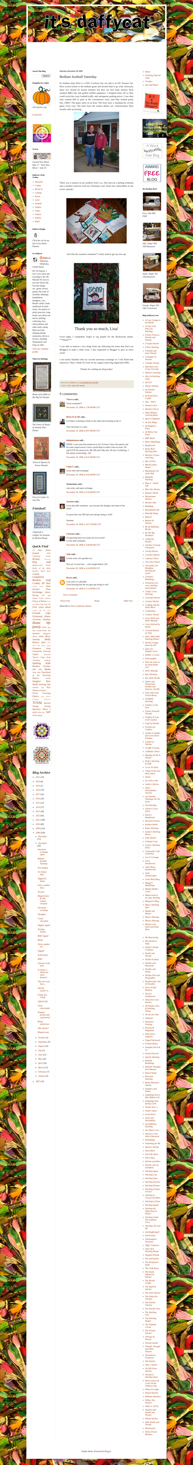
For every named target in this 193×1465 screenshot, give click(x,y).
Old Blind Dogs (44, 645)
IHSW (44, 627)
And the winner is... (43, 989)
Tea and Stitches (152, 1258)
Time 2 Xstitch (151, 1365)
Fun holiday (43, 868)
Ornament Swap (41, 648)
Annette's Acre (151, 405)
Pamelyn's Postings (149, 1023)
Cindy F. (70, 467)
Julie (68, 554)
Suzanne (70, 501)
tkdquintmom (72, 440)
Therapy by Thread (150, 1338)
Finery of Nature (39, 601)
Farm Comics (45, 598)
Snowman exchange (43, 909)
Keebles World (151, 824)
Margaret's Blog (152, 901)
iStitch (148, 777)
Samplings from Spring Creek (151, 1102)
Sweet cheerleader (44, 1007)
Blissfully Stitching (149, 478)
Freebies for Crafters (150, 728)
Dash (48, 586)
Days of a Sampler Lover (151, 650)
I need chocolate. (43, 919)
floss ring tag (41, 604)
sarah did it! (150, 1114)
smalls (48, 678)
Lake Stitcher (150, 838)
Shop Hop (36, 672)
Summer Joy (38, 687)
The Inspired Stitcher (150, 1288)
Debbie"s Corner (152, 655)
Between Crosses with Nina (152, 456)
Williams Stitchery (153, 1396)
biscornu (48, 559)
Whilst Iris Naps (152, 1389)
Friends (36, 613)
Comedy (35, 574)
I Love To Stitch (151, 767)
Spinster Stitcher (152, 1147)
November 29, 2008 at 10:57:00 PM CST (83, 524)
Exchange (37, 592)
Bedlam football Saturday (42, 861)
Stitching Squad (151, 1205)
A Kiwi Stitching (152, 347)
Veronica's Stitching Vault (151, 1376)
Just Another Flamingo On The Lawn (152, 799)
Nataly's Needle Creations (151, 948)
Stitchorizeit (150, 1235)
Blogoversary (37, 565)
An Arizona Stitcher (150, 390)
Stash (35, 684)
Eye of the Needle (152, 678)
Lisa (101, 182)
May (40, 1059)
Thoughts (42, 914)
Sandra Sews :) (151, 1107)
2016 (38, 798)
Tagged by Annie (42, 879)
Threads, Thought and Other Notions (152, 1349)
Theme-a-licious (39, 690)
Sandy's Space (151, 1111)
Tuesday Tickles (42, 930)
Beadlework (150, 445)
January (42, 1076)
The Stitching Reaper (150, 1319)
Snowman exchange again (43, 852)
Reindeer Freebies (41, 666)
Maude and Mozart (150, 912)
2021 (38, 777)
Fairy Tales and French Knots (151, 694)
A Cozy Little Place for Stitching (150, 328)
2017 (38, 794)
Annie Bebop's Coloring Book (151, 414)
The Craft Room (152, 1268)
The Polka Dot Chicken (151, 1297)
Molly (48, 639)
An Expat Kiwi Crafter (151, 397)
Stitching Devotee (152, 1182)
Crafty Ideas (37, 586)
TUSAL (37, 703)
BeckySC (39, 182)
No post (41, 892)
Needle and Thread (150, 954)
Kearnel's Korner (152, 821)
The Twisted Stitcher (150, 1331)
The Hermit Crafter (150, 1282)
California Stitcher (149, 540)
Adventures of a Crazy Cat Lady (152, 368)
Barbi (37, 221)
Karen (37, 196)
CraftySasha (150, 611)
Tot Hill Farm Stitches (151, 1369)
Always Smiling (151, 386)
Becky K (39, 189)
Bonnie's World (151, 493)
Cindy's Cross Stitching (151, 592)
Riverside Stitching (149, 1077)
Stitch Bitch (150, 1151)
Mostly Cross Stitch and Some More (152, 927)
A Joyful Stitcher (152, 343)
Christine (70, 534)
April (40, 1063)
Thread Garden (151, 1343)
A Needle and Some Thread (151, 352)
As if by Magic (151, 422)
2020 (38, 781)
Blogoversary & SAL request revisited (43, 900)
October (42, 1038)
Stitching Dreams (152, 1185)
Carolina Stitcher (152, 555)
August (41, 1046)
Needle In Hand (152, 959)
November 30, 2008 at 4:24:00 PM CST (83, 568)
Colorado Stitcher (152, 598)
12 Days (37, 550)
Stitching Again (151, 1171)
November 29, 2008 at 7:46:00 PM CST (83, 407)
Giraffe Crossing (152, 748)
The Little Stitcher (152, 1293)
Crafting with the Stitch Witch (152, 606)
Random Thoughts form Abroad (153, 1068)
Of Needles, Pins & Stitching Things (152, 1008)
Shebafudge (150, 1140)
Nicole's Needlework (150, 995)
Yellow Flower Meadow (151, 1433)
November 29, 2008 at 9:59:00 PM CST (83, 492)
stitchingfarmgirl (152, 1232)
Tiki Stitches (150, 1361)
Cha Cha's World (152, 562)
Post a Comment (70, 595)
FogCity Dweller (152, 723)
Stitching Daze (151, 1178)
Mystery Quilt (39, 642)
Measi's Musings (152, 921)
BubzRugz (149, 506)
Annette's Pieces (152, 409)
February (42, 1072)
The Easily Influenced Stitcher (149, 1274)
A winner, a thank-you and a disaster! (43, 974)
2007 (38, 1081)
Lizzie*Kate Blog (152, 879)
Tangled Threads (152, 1255)
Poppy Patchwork (152, 1040)
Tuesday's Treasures (41, 699)
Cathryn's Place (152, 558)
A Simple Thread (152, 363)
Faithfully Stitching (149, 700)
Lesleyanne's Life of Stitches (152, 852)
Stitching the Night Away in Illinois (151, 1211)
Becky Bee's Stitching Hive (151, 450)
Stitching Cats (151, 1175)
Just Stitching (151, 805)
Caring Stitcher (151, 551)
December (42, 836)
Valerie (38, 214)
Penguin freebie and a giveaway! (44, 1015)
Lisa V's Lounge (152, 857)
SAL (34, 669)
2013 (38, 811)
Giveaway (37, 616)
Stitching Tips (45, 684)
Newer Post (65, 601)
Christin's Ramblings (149, 578)
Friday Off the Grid (41, 610)
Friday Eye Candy (42, 996)
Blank (40, 940)
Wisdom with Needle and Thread (150, 1412)
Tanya (37, 211)
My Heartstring (151, 937)
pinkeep (48, 660)
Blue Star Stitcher (152, 489)
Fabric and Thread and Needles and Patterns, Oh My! (152, 685)
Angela (38, 207)
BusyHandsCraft (152, 510)
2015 (38, 803)
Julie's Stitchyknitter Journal (151, 790)
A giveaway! (43, 955)
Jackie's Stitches (152, 784)
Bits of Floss (150, 461)
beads (48, 556)
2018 (38, 790)
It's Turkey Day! (42, 873)
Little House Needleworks (150, 868)
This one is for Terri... (44, 982)
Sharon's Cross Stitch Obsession (152, 1135)
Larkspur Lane (151, 841)
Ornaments (37, 651)
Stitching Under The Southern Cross (152, 1220)
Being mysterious (43, 1022)
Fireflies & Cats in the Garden (152, 718)
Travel (35, 693)
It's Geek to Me (151, 781)
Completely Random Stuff (41, 578)
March (41, 1067)
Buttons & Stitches (149, 521)
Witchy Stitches (151, 1418)
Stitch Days (150, 1158)
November (42, 843)
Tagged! (41, 951)
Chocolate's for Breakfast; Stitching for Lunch (151, 569)
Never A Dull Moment (150, 988)
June (40, 1055)
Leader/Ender (42, 630)
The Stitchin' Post (152, 1309)
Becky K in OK (73, 417)
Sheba (47, 669)
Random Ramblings (149, 1061)
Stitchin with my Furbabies (152, 1166)
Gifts (69, 386)
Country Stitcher (152, 601)
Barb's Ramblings (152, 442)
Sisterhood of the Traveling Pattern (41, 675)
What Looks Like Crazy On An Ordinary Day (152, 1383)
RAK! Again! (43, 936)
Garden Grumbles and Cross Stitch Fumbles (152, 735)
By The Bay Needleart (150, 534)
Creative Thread (152, 614)
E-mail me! (37, 115)
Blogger (107, 1451)
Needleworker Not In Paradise (153, 982)
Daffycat (73, 383)
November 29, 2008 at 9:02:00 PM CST (83, 475)
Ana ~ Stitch (150, 402)
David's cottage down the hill (151, 644)
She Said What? (152, 85)
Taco (48, 687)
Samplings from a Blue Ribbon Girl (152, 1096)
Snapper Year (41, 681)
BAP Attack (150, 438)
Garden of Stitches (149, 743)
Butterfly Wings (151, 513)
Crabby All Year (41, 583)
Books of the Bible (41, 568)
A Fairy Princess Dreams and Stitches (152, 337)
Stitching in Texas (152, 1201)
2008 (38, 833)
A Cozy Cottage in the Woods (153, 321)
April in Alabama (152, 419)
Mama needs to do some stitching (152, 896)
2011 (38, 820)
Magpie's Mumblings (150, 884)
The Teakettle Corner (151, 1325)
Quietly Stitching (152, 1057)
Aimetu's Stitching (152, 373)
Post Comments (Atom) (81, 606)
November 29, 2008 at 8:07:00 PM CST (83, 431)
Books (48, 565)
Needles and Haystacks (150, 964)
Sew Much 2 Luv (152, 1130)
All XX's (148, 382)
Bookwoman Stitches (150, 497)
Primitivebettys (151, 1044)
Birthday (36, 559)
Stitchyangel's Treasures (151, 1240)
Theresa (70, 399)
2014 (38, 807)
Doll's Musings (151, 671)
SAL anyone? (43, 1028)
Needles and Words (150, 970)
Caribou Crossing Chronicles (152, 546)
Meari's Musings (152, 917)
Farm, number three (44, 886)
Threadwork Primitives (150, 1356)
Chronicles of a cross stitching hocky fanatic (151, 585)
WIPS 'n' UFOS (151, 1406)
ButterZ (148, 517)
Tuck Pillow (46, 696)
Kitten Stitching (151, 828)
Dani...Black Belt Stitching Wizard (152, 637)
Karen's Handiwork (150, 816)
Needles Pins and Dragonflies (152, 976)
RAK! (40, 959)
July (40, 1050)
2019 (38, 786)
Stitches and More (152, 1161)
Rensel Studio (151, 1073)
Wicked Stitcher (151, 1393)
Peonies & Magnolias (149, 1029)
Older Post (128, 601)
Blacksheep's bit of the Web (152, 472)
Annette (38, 203)
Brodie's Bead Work (41, 571)
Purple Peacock (152, 1053)
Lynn (37, 200)
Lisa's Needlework (150, 862)
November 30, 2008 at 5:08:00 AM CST (83, 545)
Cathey (38, 185)
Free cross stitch (41, 607)
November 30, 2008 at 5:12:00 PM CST (83, 589)
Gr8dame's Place (152, 751)
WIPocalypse (37, 715)
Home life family (78, 386)
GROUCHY (43, 1001)
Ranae (69, 578)
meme (41, 636)
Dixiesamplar (151, 658)
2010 (38, 824)
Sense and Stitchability (150, 1119)
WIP (48, 712)
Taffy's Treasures (152, 1245)
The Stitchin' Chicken (150, 1303)
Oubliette (149, 1018)
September (43, 1042)
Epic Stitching (151, 674)
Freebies (148, 81)
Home (97, 601)
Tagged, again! (44, 925)
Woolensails (150, 1428)
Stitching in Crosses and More (153, 1196)
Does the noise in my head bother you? (152, 664)
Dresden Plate (41, 589)
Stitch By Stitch (151, 1154)
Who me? (41, 712)
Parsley (38, 218)
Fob (49, 604)
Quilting (36, 663)
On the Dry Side (152, 1014)
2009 (38, 828)
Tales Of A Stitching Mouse (152, 1250)
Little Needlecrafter (151, 874)
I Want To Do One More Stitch (152, 772)
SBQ (40, 669)
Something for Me (152, 1143)
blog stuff (41, 562)
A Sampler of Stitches (150, 358)
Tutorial (47, 703)
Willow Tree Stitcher (150, 1401)
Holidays (47, 619)
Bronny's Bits (150, 503)
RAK (48, 663)
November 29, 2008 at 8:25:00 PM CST (83, 457)
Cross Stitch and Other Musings (152, 619)
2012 (38, 816)
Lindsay (38, 193)
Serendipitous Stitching (151, 1125)
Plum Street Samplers (150, 1035)
